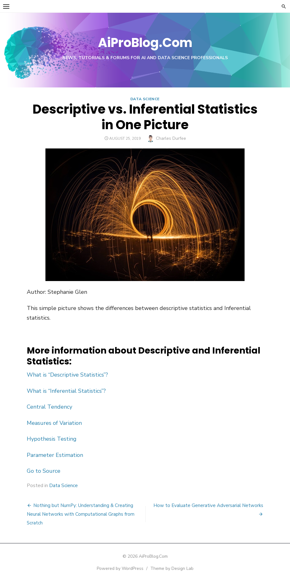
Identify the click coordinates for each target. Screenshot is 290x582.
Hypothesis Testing (52, 439)
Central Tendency (49, 407)
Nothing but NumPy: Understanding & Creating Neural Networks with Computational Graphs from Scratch (80, 514)
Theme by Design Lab (172, 568)
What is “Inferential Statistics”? (66, 391)
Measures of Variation (54, 423)
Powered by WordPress (120, 568)
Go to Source (43, 471)
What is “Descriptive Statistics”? (67, 374)
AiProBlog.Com (145, 42)
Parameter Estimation (55, 455)
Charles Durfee (171, 138)
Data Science (145, 98)
